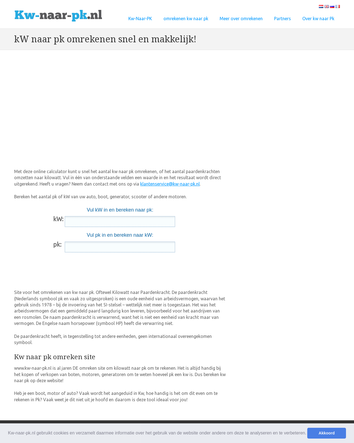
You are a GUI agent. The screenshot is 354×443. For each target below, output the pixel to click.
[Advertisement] (114, 76)
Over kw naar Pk (318, 18)
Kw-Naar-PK (140, 18)
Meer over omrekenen (241, 18)
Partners (282, 18)
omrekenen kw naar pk (185, 18)
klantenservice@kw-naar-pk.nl (170, 183)
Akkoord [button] (327, 433)
